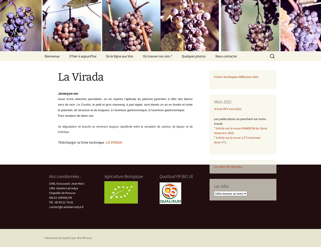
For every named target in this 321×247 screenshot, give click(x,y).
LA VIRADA (114, 142)
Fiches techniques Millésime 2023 (236, 77)
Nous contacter (226, 56)
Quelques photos (194, 56)
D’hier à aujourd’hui (82, 56)
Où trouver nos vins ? (157, 56)
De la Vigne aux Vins (119, 56)
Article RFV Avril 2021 (228, 109)
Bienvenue (52, 56)
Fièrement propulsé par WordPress (68, 238)
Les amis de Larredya (228, 167)
